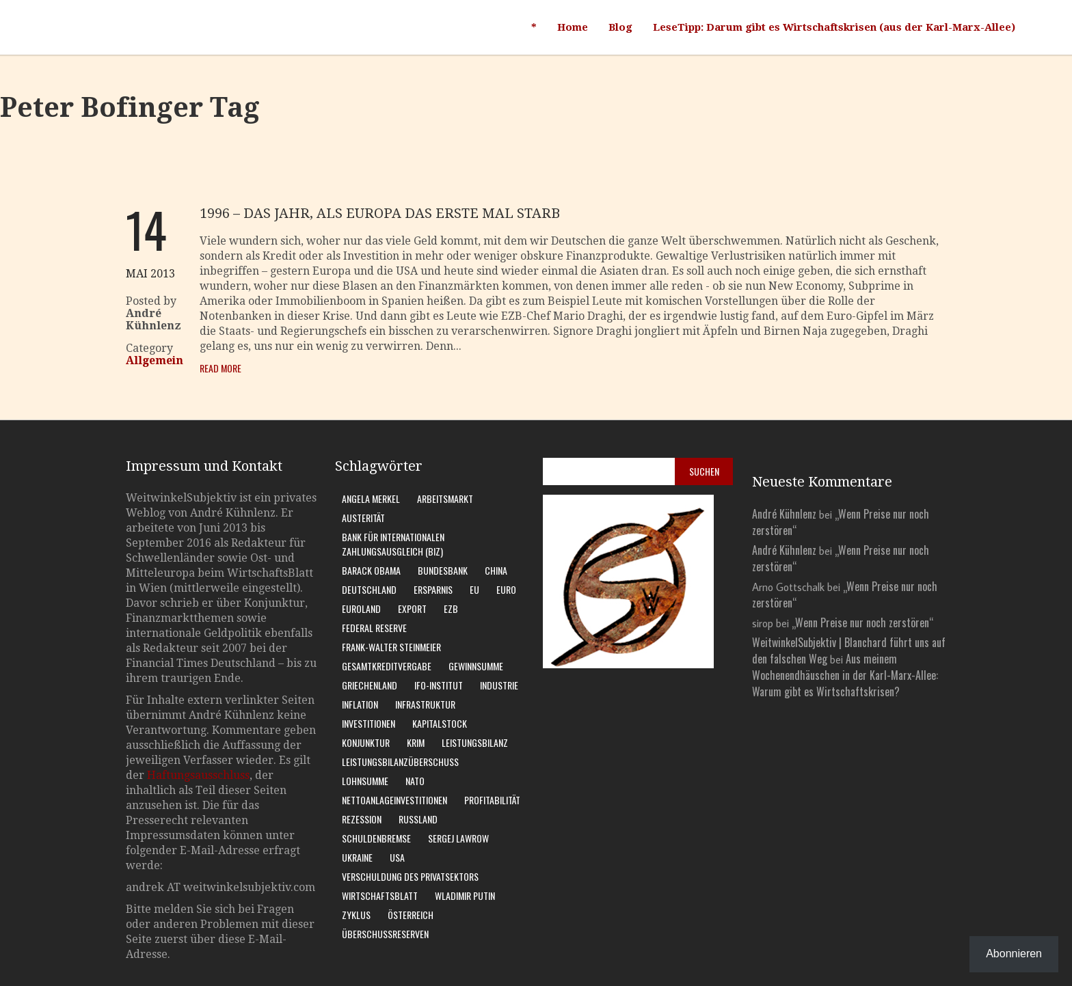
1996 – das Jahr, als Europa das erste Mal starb (380, 213)
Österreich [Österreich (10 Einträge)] (410, 914)
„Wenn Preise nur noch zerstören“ (862, 622)
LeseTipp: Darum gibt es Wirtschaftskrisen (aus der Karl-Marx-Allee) (834, 27)
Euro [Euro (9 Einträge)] (506, 589)
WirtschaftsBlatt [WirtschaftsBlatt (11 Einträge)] (380, 895)
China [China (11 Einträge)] (496, 570)
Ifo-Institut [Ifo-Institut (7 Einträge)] (438, 685)
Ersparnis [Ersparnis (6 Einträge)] (433, 589)
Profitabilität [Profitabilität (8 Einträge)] (492, 800)
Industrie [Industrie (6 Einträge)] (499, 685)
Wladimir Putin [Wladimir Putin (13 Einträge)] (465, 895)
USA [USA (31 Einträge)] (397, 857)
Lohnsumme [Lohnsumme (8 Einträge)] (365, 780)
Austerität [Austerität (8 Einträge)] (363, 517)
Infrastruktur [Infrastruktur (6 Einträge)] (425, 704)
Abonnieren (1014, 953)
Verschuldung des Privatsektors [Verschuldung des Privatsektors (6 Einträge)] (410, 876)
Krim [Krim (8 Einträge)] (416, 742)
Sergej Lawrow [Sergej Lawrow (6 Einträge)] (458, 838)
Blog (620, 27)
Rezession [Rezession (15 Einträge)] (361, 819)
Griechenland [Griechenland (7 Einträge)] (369, 685)
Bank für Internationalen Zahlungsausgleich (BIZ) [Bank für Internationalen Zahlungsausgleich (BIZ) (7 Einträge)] (393, 544)
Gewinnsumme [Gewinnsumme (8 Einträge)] (475, 666)
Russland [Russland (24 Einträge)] (418, 819)
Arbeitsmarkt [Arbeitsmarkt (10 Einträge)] (445, 498)
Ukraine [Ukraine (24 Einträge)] (357, 857)
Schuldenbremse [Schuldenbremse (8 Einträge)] (376, 838)
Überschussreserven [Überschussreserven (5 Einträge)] (385, 934)
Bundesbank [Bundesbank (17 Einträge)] (443, 570)
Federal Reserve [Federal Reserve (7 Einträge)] (374, 627)
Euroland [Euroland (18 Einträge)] (361, 608)
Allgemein (154, 360)
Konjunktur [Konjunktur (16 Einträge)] (366, 742)
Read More (220, 368)
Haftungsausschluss (198, 775)
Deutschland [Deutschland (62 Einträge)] (369, 589)
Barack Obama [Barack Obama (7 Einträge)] (371, 570)
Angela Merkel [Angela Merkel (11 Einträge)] (371, 498)
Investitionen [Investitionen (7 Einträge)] (368, 723)
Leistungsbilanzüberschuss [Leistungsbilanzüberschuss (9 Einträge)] (400, 761)
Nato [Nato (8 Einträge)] (415, 780)
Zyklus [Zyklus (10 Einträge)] (356, 914)
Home (572, 27)
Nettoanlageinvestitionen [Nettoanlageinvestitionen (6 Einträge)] (394, 800)
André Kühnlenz (784, 514)
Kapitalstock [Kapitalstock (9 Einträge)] (439, 723)
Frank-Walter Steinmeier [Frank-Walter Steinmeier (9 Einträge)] (391, 647)
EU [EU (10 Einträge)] (474, 589)
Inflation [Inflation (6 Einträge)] (360, 704)
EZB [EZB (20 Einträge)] (451, 608)
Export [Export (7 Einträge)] (412, 608)
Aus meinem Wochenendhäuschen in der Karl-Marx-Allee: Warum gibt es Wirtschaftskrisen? (845, 675)
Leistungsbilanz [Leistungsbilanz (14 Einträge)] (475, 742)
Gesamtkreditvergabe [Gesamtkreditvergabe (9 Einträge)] (386, 666)
